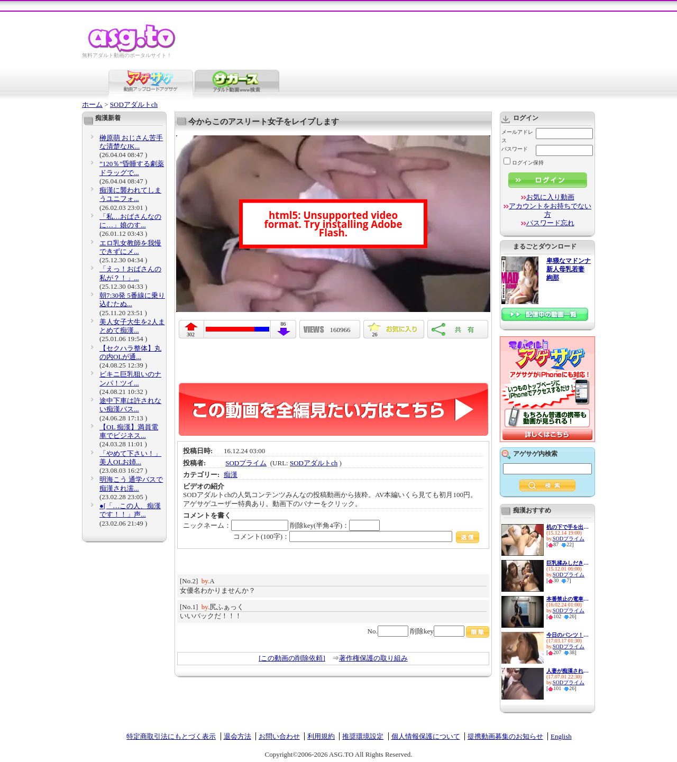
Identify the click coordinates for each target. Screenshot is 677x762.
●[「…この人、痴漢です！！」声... (130, 510)
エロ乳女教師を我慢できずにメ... (130, 247)
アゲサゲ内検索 (535, 453)
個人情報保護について (425, 736)
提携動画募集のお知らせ (505, 736)
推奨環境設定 (362, 736)
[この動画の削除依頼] (292, 658)
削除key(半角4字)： (335, 525)
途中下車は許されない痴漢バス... (130, 405)
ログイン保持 (524, 163)
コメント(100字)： (356, 536)
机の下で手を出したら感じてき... (567, 527)
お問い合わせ (279, 736)
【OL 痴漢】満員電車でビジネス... (128, 431)
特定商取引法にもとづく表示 (171, 736)
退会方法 (237, 736)
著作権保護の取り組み (373, 658)
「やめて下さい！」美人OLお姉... (130, 457)
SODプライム (246, 463)
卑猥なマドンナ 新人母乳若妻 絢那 (568, 269)
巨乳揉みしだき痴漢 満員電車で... (567, 563)
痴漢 (230, 475)
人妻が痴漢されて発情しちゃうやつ (567, 671)
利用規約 (321, 736)
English (561, 736)
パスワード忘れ (550, 223)
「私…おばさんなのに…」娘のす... (130, 221)
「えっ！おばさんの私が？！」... (130, 273)
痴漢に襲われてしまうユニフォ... (130, 194)
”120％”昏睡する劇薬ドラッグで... (131, 168)
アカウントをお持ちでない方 (550, 210)
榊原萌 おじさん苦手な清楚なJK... (131, 142)
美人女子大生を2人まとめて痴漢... (132, 326)
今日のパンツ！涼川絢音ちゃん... (567, 635)
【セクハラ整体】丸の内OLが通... (130, 352)
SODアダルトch (134, 104)
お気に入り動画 (550, 197)
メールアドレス (517, 136)
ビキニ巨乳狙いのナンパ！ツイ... (130, 378)
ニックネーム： (235, 525)
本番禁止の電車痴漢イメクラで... (567, 599)
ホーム (92, 104)
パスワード (514, 149)
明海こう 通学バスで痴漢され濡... (131, 483)
